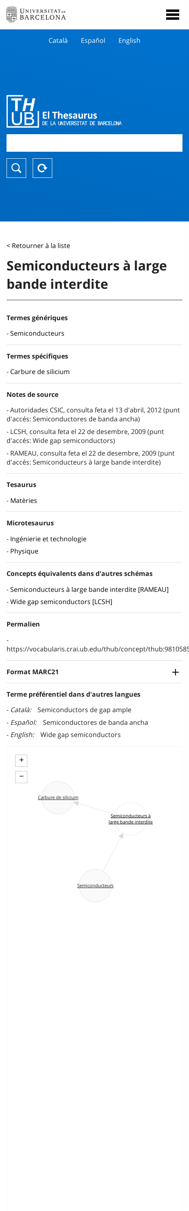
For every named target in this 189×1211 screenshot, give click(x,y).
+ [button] (21, 760)
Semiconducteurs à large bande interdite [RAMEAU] (89, 589)
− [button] (21, 776)
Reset (42, 168)
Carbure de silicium (40, 371)
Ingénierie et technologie (48, 538)
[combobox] (94, 143)
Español (93, 40)
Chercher (16, 168)
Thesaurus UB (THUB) (68, 111)
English (129, 40)
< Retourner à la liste (38, 245)
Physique (24, 551)
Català (58, 40)
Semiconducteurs (37, 333)
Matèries (23, 500)
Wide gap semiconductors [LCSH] (61, 601)
